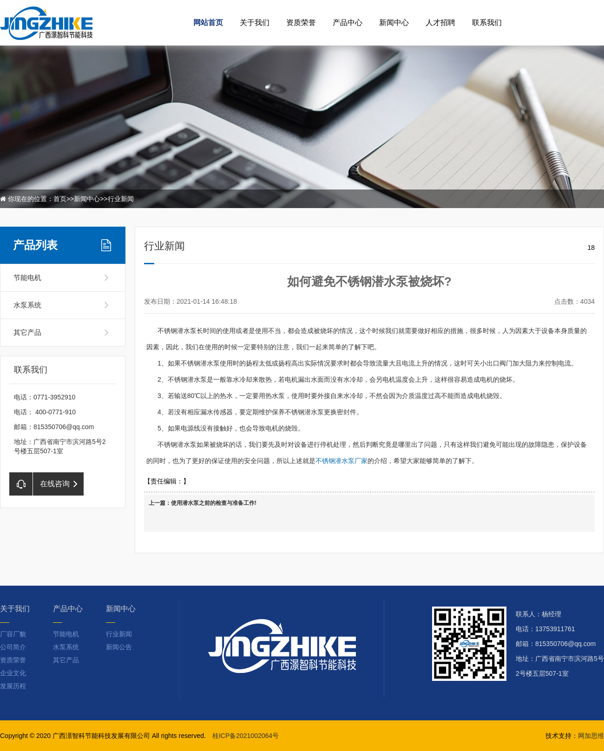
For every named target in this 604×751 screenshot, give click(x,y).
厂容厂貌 (13, 634)
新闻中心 (394, 22)
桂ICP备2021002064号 (245, 735)
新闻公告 (119, 647)
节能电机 (27, 277)
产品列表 (35, 245)
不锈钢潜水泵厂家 (341, 460)
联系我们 (487, 22)
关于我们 (254, 22)
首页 (59, 198)
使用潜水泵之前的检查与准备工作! (213, 503)
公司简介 (13, 647)
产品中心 (347, 22)
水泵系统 (27, 305)
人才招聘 (440, 22)
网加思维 (591, 735)
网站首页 (208, 22)
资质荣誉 (301, 22)
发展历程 (13, 686)
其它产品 (27, 332)
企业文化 (13, 673)
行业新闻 (121, 198)
